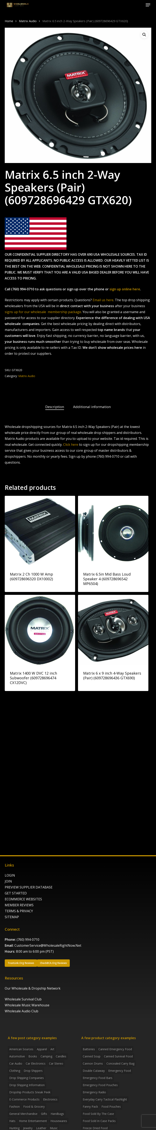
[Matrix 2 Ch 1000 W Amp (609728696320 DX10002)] (40, 531)
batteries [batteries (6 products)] (89, 1049)
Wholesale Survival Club (23, 999)
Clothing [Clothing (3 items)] (14, 1071)
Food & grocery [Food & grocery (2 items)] (34, 1106)
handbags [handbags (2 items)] (57, 1114)
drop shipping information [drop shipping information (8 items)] (27, 1085)
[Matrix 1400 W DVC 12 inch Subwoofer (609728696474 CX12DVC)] (40, 630)
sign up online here (124, 289)
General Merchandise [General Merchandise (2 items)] (23, 1114)
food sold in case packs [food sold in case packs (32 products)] (99, 1121)
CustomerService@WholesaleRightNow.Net (47, 945)
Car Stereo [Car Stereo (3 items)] (56, 1063)
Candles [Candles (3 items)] (61, 1056)
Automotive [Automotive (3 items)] (17, 1056)
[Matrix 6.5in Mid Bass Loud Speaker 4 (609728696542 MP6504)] (113, 531)
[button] (148, 5)
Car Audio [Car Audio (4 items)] (15, 1063)
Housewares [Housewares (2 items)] (58, 1121)
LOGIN (10, 875)
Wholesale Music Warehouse (27, 1005)
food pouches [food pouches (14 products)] (111, 1106)
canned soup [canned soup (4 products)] (91, 1056)
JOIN (8, 881)
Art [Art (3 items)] (52, 1049)
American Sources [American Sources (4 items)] (21, 1049)
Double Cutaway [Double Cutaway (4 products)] (94, 1071)
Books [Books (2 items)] (32, 1056)
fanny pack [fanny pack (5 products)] (90, 1106)
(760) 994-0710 (28, 939)
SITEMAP (12, 917)
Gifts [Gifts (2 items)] (44, 1114)
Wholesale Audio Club (21, 1011)
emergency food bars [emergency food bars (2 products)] (97, 1078)
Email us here (103, 300)
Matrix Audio (28, 21)
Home (9, 21)
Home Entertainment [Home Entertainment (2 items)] (33, 1121)
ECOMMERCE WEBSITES (23, 899)
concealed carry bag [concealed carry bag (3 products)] (120, 1063)
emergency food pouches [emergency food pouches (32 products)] (100, 1085)
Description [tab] (54, 406)
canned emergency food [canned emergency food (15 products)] (115, 1049)
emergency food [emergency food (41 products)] (119, 1071)
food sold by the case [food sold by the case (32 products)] (98, 1114)
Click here (70, 444)
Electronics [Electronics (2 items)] (50, 1099)
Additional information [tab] (92, 406)
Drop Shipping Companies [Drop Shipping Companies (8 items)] (26, 1078)
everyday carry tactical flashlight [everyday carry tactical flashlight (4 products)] (105, 1099)
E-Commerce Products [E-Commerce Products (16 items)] (24, 1099)
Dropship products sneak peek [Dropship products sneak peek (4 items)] (29, 1092)
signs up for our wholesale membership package (43, 312)
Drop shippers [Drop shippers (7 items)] (33, 1071)
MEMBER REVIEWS (19, 905)
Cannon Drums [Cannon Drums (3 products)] (93, 1063)
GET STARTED (16, 893)
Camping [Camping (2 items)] (46, 1056)
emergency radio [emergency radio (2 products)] (94, 1092)
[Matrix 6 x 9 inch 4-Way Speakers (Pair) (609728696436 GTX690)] (113, 630)
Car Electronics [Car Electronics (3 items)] (35, 1063)
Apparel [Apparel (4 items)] (42, 1049)
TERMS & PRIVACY (19, 911)
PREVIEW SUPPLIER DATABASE (28, 887)
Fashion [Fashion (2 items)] (14, 1106)
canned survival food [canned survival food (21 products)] (118, 1056)
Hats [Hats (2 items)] (12, 1121)
